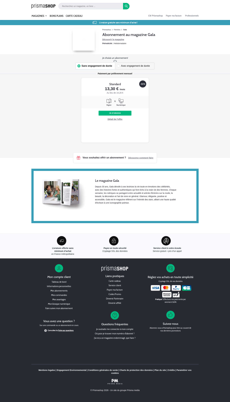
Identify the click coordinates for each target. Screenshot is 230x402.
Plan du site (160, 370)
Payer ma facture (174, 16)
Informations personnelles (59, 286)
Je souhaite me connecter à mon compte (114, 329)
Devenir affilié (114, 303)
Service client (115, 286)
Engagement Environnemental (71, 370)
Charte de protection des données (136, 370)
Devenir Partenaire (114, 299)
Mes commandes (59, 295)
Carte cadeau (115, 281)
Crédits (171, 370)
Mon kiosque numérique (59, 304)
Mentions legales (47, 370)
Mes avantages (59, 300)
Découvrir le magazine (113, 39)
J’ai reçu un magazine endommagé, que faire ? (115, 338)
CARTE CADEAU (74, 16)
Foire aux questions (66, 330)
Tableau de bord (59, 282)
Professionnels (192, 16)
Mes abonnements (58, 291)
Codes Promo (115, 294)
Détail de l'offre (115, 119)
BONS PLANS (56, 16)
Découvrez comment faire (140, 158)
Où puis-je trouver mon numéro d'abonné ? (115, 334)
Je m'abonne (115, 113)
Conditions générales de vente (103, 370)
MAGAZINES (38, 14)
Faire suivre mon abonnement (59, 308)
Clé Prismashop (155, 16)
